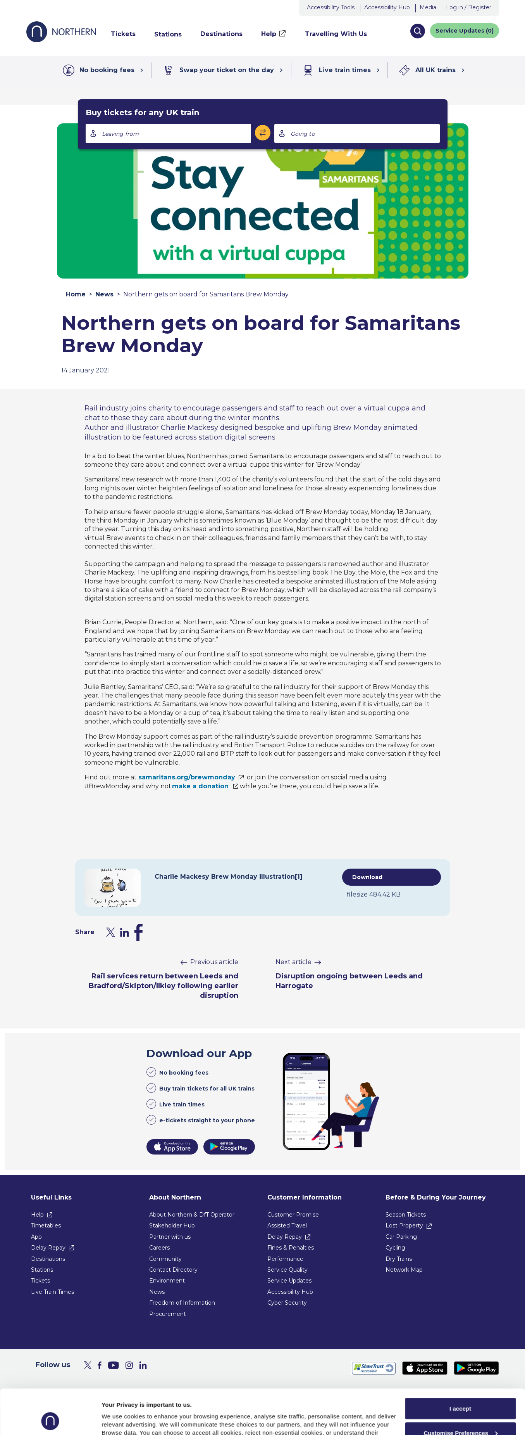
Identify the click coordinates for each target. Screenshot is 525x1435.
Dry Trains (399, 1258)
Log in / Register (468, 7)
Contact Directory (173, 1269)
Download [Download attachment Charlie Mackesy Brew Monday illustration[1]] (367, 877)
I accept (460, 1366)
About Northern (175, 1197)
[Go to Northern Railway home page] (61, 40)
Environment (167, 1280)
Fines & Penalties (290, 1247)
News (104, 294)
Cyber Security (287, 1302)
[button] (417, 31)
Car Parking (401, 1236)
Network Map (404, 1269)
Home (76, 294)
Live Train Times (52, 1291)
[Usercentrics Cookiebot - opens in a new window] (50, 1420)
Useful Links (51, 1197)
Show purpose (122, 1419)
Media (428, 7)
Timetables (46, 1225)
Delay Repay (48, 1247)
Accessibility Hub (387, 7)
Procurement (167, 1313)
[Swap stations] (262, 132)
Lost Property (404, 1225)
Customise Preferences (460, 1391)
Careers (159, 1247)
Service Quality (287, 1269)
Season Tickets (406, 1214)
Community (165, 1258)
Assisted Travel (287, 1225)
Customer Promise (293, 1214)
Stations (42, 1269)
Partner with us (170, 1236)
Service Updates (289, 1280)
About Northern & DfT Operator (191, 1214)
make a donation (201, 786)
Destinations (48, 1258)
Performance (285, 1258)
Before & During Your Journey (436, 1197)
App (36, 1236)
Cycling (395, 1247)
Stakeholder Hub (172, 1225)
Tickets (40, 1280)
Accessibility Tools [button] (331, 7)
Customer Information (304, 1197)
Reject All (460, 1415)
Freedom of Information (182, 1302)
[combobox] (168, 133)
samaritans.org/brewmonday (186, 777)
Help (37, 1214)
